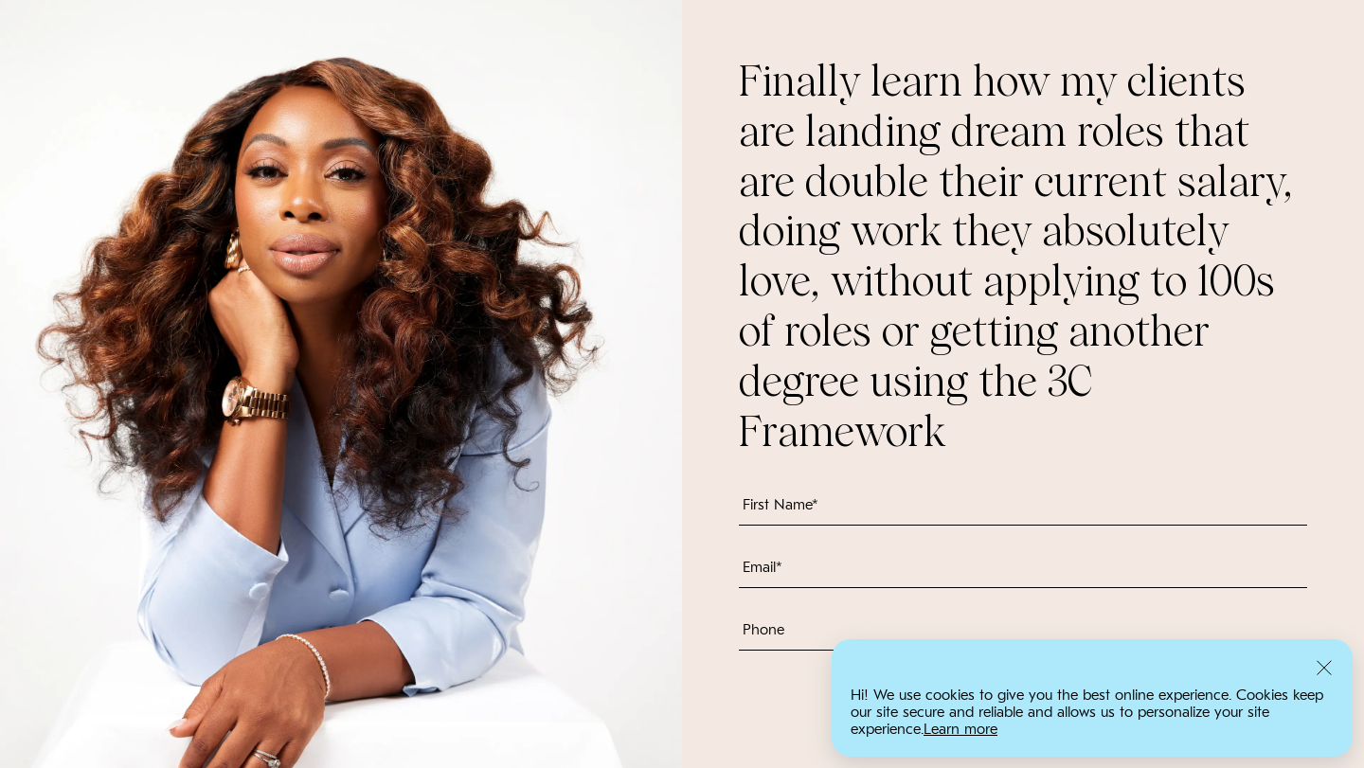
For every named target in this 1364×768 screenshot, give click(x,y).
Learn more (960, 729)
